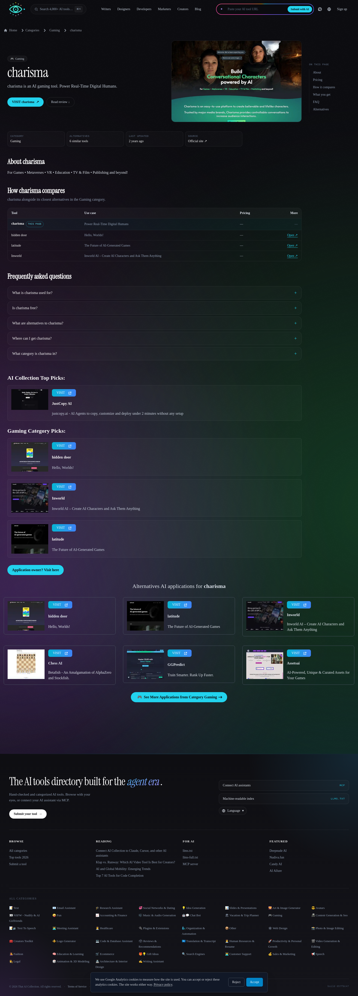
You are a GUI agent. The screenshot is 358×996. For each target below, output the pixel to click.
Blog (198, 9)
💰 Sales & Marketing (281, 954)
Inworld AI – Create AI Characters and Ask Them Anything (96, 509)
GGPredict (176, 665)
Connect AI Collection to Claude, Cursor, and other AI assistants (131, 853)
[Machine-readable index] (284, 798)
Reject (236, 982)
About (317, 72)
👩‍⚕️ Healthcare (104, 928)
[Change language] (329, 9)
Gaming (54, 30)
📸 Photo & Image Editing (327, 928)
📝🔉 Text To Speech (22, 928)
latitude (16, 245)
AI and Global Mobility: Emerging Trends (123, 869)
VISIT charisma (25, 102)
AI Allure (276, 871)
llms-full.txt (190, 857)
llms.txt (188, 850)
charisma (17, 223)
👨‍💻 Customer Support (238, 954)
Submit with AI (300, 9)
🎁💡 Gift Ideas (149, 954)
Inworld (16, 256)
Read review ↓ (60, 102)
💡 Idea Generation (194, 908)
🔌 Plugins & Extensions (154, 928)
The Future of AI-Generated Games (78, 550)
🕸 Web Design (278, 928)
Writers (106, 9)
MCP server (190, 864)
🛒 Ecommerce (105, 954)
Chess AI (55, 663)
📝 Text (14, 908)
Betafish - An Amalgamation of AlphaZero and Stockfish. (79, 675)
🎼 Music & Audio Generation (157, 915)
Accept (254, 982)
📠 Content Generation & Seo (329, 915)
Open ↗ (292, 235)
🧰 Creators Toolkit (21, 941)
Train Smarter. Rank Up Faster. (191, 675)
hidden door (19, 235)
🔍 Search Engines (193, 954)
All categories (18, 850)
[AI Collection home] (17, 9)
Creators (182, 9)
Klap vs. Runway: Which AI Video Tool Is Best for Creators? (135, 862)
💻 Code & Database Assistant (114, 941)
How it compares (324, 87)
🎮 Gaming (275, 915)
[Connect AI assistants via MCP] (284, 785)
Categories (29, 30)
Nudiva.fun (277, 857)
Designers (123, 9)
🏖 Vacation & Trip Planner (242, 915)
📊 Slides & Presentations (241, 908)
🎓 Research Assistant (109, 908)
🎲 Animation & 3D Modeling (70, 961)
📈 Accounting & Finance (111, 915)
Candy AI (276, 864)
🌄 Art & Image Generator (284, 908)
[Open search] (58, 9)
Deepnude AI (278, 850)
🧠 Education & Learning (68, 954)
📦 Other (230, 928)
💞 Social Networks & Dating (157, 908)
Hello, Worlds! (63, 468)
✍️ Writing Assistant (151, 961)
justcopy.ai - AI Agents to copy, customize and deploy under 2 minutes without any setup (117, 413)
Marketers (164, 9)
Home (10, 30)
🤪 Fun (56, 915)
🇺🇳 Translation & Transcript (199, 941)
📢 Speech (318, 954)
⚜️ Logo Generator (64, 941)
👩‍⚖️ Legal (15, 961)
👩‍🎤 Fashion (16, 954)
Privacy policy (163, 984)
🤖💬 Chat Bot (191, 915)
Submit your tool (28, 814)
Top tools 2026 (19, 857)
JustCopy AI (62, 403)
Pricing (317, 80)
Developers (144, 9)
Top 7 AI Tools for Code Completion (120, 875)
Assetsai (293, 663)
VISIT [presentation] (64, 392)
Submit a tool (18, 864)
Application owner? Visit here (35, 570)
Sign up (342, 9)
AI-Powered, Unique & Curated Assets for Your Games (318, 675)
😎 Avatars (318, 908)
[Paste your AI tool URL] (255, 9)
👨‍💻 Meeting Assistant (65, 928)
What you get (321, 94)
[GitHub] (320, 9)
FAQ (316, 102)
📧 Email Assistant (64, 908)
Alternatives (321, 109)
